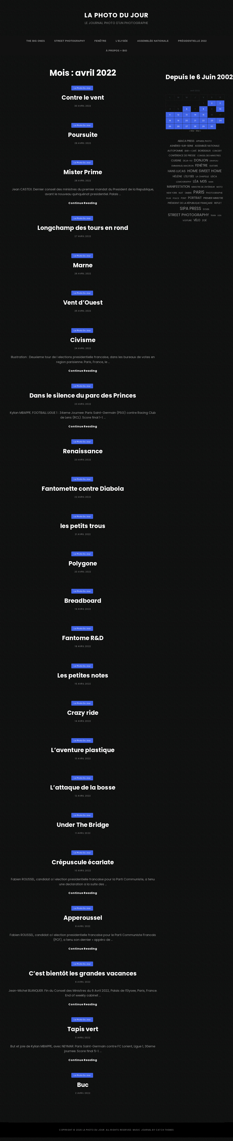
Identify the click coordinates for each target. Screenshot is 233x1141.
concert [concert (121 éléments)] (217, 150)
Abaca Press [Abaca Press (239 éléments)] (186, 141)
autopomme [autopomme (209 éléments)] (175, 150)
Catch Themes (165, 1133)
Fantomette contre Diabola (83, 489)
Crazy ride (83, 714)
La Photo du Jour (116, 15)
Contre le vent (82, 97)
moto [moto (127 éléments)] (219, 187)
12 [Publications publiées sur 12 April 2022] (178, 114)
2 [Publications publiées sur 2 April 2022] (211, 103)
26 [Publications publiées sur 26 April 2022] (178, 126)
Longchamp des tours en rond (83, 228)
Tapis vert (83, 1032)
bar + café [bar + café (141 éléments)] (190, 150)
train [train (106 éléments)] (213, 215)
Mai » (198, 130)
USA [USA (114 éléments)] (219, 215)
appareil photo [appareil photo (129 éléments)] (204, 141)
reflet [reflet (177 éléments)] (218, 203)
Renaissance (83, 452)
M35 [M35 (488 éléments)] (203, 181)
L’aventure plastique (83, 751)
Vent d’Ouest (83, 302)
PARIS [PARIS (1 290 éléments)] (198, 192)
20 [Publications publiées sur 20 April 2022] (186, 120)
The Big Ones (35, 41)
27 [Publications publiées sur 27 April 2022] (187, 126)
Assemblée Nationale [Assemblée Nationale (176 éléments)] (207, 145)
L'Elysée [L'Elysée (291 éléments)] (189, 176)
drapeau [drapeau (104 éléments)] (214, 161)
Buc (83, 1088)
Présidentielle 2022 (192, 41)
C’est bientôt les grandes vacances (82, 975)
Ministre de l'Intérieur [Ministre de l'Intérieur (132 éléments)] (203, 186)
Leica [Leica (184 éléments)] (214, 176)
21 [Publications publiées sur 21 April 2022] (195, 120)
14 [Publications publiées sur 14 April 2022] (195, 114)
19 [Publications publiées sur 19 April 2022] (178, 120)
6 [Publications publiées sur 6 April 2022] (186, 109)
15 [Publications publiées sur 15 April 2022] (203, 114)
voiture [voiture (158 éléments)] (187, 220)
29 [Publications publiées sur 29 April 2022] (203, 126)
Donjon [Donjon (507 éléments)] (201, 160)
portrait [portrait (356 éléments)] (195, 198)
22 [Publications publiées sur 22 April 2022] (203, 120)
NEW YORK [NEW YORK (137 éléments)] (172, 192)
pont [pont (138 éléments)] (183, 198)
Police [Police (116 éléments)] (176, 198)
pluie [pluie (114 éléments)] (168, 198)
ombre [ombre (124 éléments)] (188, 193)
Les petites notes (83, 676)
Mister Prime (83, 171)
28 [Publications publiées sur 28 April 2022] (195, 126)
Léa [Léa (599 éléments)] (195, 181)
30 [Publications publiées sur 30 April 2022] (212, 126)
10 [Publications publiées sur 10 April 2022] (220, 109)
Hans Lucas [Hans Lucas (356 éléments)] (177, 171)
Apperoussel (83, 919)
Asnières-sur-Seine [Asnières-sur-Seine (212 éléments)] (181, 145)
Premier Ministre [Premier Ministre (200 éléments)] (213, 198)
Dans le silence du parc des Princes (83, 396)
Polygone (83, 564)
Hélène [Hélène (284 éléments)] (177, 176)
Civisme (83, 340)
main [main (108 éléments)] (210, 181)
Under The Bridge (82, 826)
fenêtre (100, 41)
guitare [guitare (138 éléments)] (213, 165)
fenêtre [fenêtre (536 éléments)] (201, 165)
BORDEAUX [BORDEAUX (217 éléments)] (204, 150)
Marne (83, 265)
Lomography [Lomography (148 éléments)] (183, 181)
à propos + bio (116, 50)
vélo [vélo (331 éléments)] (197, 220)
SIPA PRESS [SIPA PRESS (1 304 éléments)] (190, 208)
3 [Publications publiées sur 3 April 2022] (220, 103)
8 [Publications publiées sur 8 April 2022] (203, 109)
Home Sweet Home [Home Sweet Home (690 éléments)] (204, 170)
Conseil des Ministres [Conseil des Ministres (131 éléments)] (209, 155)
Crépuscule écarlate (83, 863)
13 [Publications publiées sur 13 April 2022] (187, 114)
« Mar (191, 130)
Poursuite (83, 134)
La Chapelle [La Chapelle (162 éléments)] (202, 176)
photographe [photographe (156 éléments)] (214, 192)
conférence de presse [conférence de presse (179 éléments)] (182, 155)
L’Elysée (122, 41)
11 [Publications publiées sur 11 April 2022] (170, 114)
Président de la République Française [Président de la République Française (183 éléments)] (190, 203)
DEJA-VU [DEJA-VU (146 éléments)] (187, 160)
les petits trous (83, 527)
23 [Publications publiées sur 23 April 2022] (212, 120)
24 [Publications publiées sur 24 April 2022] (220, 120)
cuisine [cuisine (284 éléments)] (176, 160)
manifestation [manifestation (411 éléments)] (178, 186)
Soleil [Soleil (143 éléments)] (206, 209)
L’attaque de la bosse (83, 788)
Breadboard (83, 602)
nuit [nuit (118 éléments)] (181, 193)
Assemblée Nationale (153, 41)
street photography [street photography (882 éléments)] (188, 214)
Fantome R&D (83, 639)
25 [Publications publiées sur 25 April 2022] (170, 126)
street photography (69, 41)
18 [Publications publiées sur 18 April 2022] (170, 120)
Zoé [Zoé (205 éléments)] (204, 220)
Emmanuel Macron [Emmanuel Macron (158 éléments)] (183, 165)
